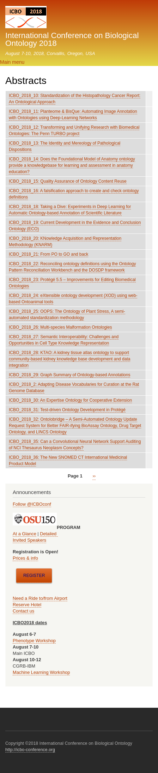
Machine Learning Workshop (41, 672)
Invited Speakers (29, 540)
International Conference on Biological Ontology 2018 (72, 39)
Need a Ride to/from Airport (40, 598)
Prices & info (25, 558)
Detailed (48, 533)
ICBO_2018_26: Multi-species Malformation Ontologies (60, 327)
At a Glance (24, 533)
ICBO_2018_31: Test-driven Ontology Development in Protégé (67, 409)
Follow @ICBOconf (32, 504)
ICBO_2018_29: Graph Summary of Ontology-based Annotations (69, 374)
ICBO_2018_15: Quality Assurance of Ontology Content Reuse (68, 181)
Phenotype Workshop (34, 640)
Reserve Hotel (27, 604)
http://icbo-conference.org (30, 749)
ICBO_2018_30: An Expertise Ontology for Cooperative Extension (70, 400)
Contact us (23, 611)
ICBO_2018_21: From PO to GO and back (48, 254)
